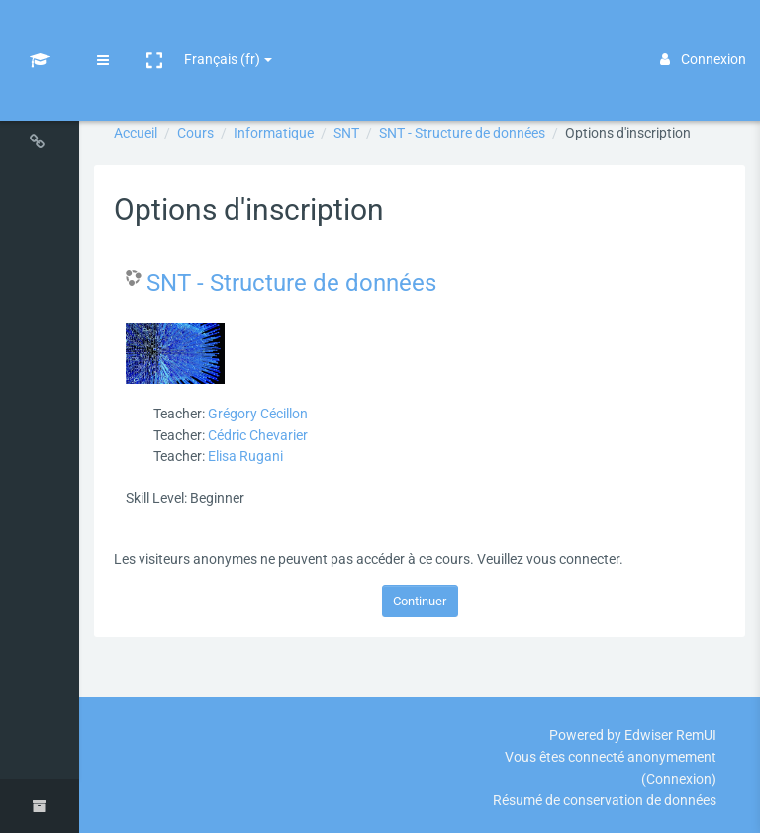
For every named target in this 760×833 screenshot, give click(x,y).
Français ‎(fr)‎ (222, 32)
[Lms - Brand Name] (40, 32)
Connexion (703, 32)
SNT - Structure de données (462, 132)
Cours (195, 132)
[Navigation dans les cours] (39, 92)
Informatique (274, 132)
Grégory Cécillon (258, 413)
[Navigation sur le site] (39, 145)
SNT (346, 132)
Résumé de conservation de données (604, 800)
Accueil (135, 132)
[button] (154, 32)
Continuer (419, 601)
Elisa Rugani (245, 456)
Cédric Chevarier (258, 435)
